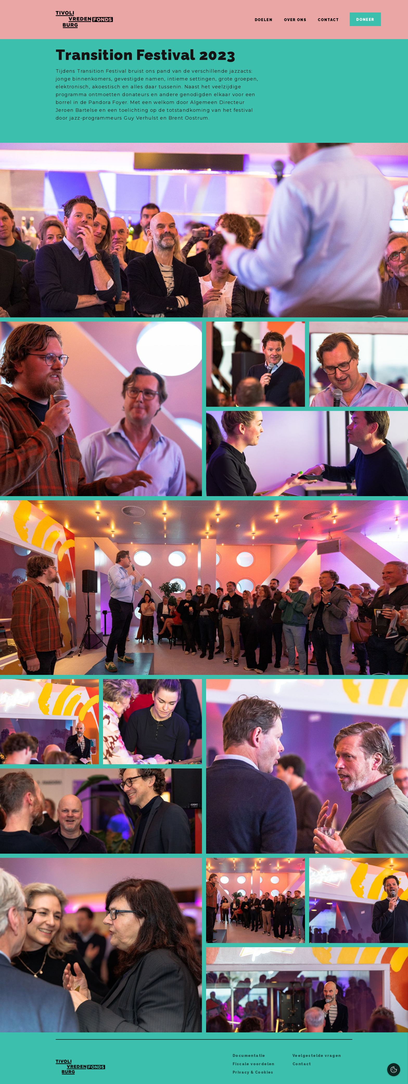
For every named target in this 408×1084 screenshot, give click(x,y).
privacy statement (343, 1007)
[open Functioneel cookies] (399, 1024)
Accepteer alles (364, 1059)
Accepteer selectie (363, 1074)
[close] (400, 987)
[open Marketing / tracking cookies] (399, 1040)
